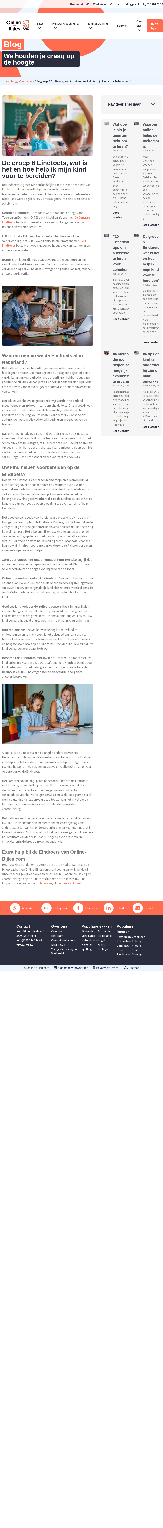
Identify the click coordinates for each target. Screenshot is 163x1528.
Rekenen (87, 944)
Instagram (54, 908)
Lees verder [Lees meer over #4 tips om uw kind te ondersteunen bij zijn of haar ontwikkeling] (151, 427)
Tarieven (122, 26)
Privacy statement (106, 968)
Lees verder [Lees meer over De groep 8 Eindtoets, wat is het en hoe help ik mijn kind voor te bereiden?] (151, 342)
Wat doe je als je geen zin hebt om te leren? (120, 135)
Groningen (138, 937)
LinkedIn (115, 908)
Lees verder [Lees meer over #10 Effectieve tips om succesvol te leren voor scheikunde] (121, 319)
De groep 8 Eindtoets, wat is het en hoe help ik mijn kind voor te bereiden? (151, 259)
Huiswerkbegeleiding (65, 25)
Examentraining (98, 25)
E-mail (143, 908)
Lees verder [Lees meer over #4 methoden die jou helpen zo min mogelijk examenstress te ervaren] (121, 431)
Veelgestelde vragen (64, 949)
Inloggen (132, 4)
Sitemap (132, 968)
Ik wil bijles (154, 26)
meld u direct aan (68, 883)
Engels (102, 940)
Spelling (87, 949)
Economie (104, 931)
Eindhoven (123, 954)
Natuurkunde (90, 940)
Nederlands (105, 935)
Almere (136, 945)
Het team (57, 935)
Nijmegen (138, 954)
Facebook (85, 908)
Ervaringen (58, 944)
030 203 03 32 (153, 4)
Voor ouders (26, 81)
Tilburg (136, 941)
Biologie (103, 949)
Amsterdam (124, 937)
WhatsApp (22, 908)
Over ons (139, 25)
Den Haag (123, 945)
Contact (115, 4)
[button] (153, 104)
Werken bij (99, 4)
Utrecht (122, 950)
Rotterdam (124, 941)
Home (5, 81)
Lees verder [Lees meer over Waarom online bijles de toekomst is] (151, 225)
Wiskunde (87, 931)
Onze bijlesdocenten (64, 940)
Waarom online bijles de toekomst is (151, 135)
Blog (14, 81)
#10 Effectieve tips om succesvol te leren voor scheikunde (123, 253)
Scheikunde (89, 935)
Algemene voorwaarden (71, 968)
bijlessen (46, 883)
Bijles (40, 25)
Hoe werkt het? (80, 4)
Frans (101, 944)
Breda (135, 950)
